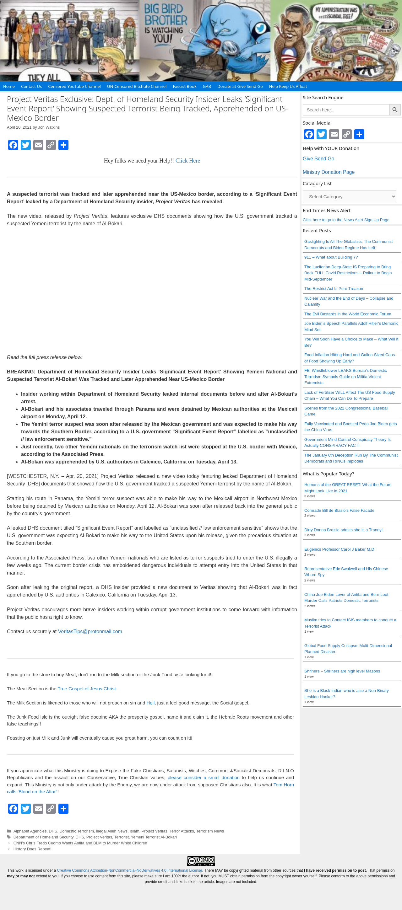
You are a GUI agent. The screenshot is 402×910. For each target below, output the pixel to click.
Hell (150, 702)
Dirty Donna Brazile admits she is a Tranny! (343, 529)
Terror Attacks (182, 831)
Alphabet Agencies (30, 831)
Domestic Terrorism (76, 831)
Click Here (188, 161)
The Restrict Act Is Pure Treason (333, 288)
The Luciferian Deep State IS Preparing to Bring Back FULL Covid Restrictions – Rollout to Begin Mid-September (348, 273)
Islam (134, 831)
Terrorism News (210, 831)
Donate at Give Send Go (240, 86)
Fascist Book (184, 86)
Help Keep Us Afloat (288, 86)
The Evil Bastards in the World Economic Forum (347, 314)
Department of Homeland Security (43, 837)
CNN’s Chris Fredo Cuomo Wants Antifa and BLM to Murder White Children (80, 843)
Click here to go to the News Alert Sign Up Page (346, 219)
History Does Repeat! (33, 849)
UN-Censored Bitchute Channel (137, 86)
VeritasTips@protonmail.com (90, 631)
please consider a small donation (204, 777)
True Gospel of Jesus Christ (86, 688)
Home (9, 86)
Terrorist (121, 837)
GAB (207, 86)
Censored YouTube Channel (74, 86)
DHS (53, 831)
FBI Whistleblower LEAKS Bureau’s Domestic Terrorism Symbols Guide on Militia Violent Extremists (345, 376)
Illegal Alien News (112, 831)
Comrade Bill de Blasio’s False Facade (339, 510)
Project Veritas (154, 831)
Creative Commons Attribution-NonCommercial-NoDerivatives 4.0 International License (129, 870)
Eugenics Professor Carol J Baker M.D (339, 549)
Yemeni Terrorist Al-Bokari (154, 837)
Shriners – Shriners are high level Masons (342, 671)
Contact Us (31, 86)
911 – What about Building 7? (331, 257)
